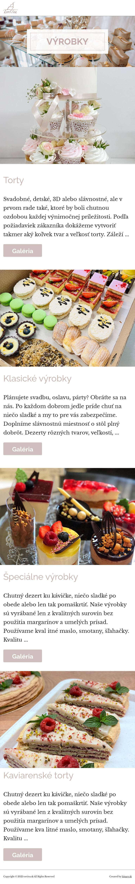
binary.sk (127, 876)
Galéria (22, 250)
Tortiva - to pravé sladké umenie (24, 7)
